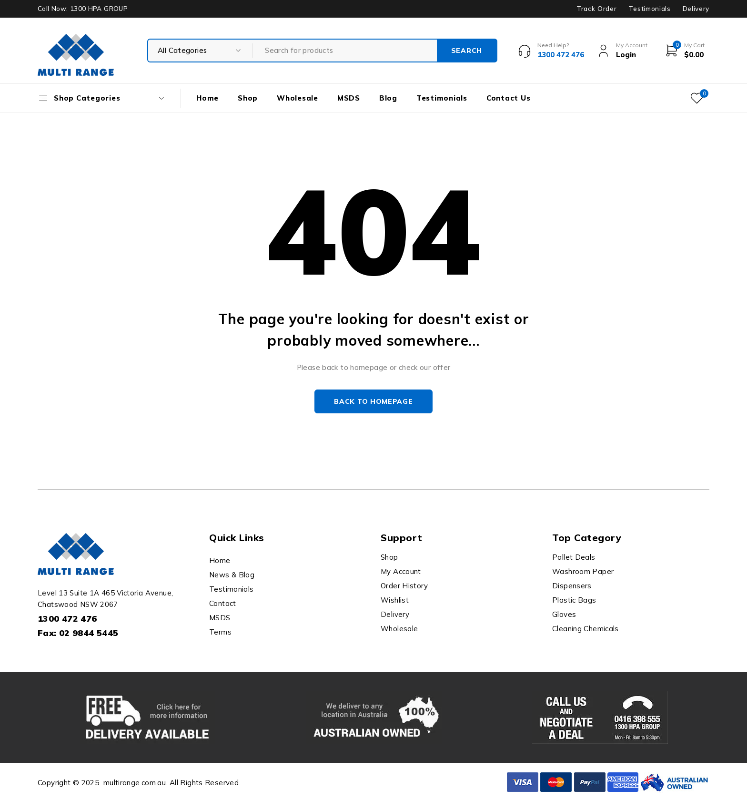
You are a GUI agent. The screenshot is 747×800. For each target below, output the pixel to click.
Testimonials (649, 8)
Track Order (596, 8)
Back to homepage (373, 401)
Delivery (696, 8)
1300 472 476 (67, 618)
